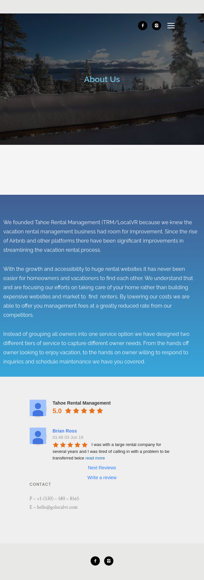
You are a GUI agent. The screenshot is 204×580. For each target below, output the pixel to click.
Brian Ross (65, 431)
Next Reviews (102, 467)
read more (95, 458)
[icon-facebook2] (144, 25)
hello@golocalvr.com (57, 507)
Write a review (101, 477)
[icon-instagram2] (156, 25)
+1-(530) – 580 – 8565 (58, 499)
